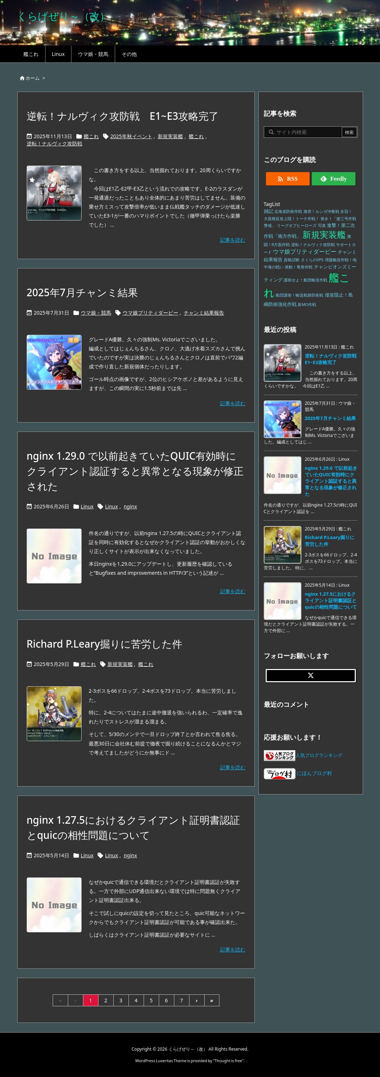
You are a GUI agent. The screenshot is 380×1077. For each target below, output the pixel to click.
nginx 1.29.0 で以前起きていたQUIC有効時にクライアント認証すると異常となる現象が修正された (135, 471)
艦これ (91, 136)
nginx (130, 506)
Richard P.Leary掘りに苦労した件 (104, 644)
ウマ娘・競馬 (96, 312)
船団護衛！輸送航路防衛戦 (299, 295)
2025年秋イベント (131, 136)
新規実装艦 (170, 136)
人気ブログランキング (319, 755)
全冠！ (346, 211)
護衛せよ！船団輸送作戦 (305, 280)
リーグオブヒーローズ (296, 225)
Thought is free (228, 1060)
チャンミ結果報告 (204, 312)
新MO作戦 (307, 304)
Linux (87, 506)
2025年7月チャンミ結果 (82, 292)
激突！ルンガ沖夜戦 (321, 211)
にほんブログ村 (298, 773)
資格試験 (292, 259)
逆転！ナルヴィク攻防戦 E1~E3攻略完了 (123, 116)
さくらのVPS (312, 259)
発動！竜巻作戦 (299, 267)
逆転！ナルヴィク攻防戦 (54, 143)
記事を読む (232, 239)
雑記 (268, 211)
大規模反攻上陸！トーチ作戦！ (291, 218)
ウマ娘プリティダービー (150, 312)
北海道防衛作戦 (288, 211)
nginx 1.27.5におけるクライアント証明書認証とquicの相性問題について (331, 600)
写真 (322, 225)
